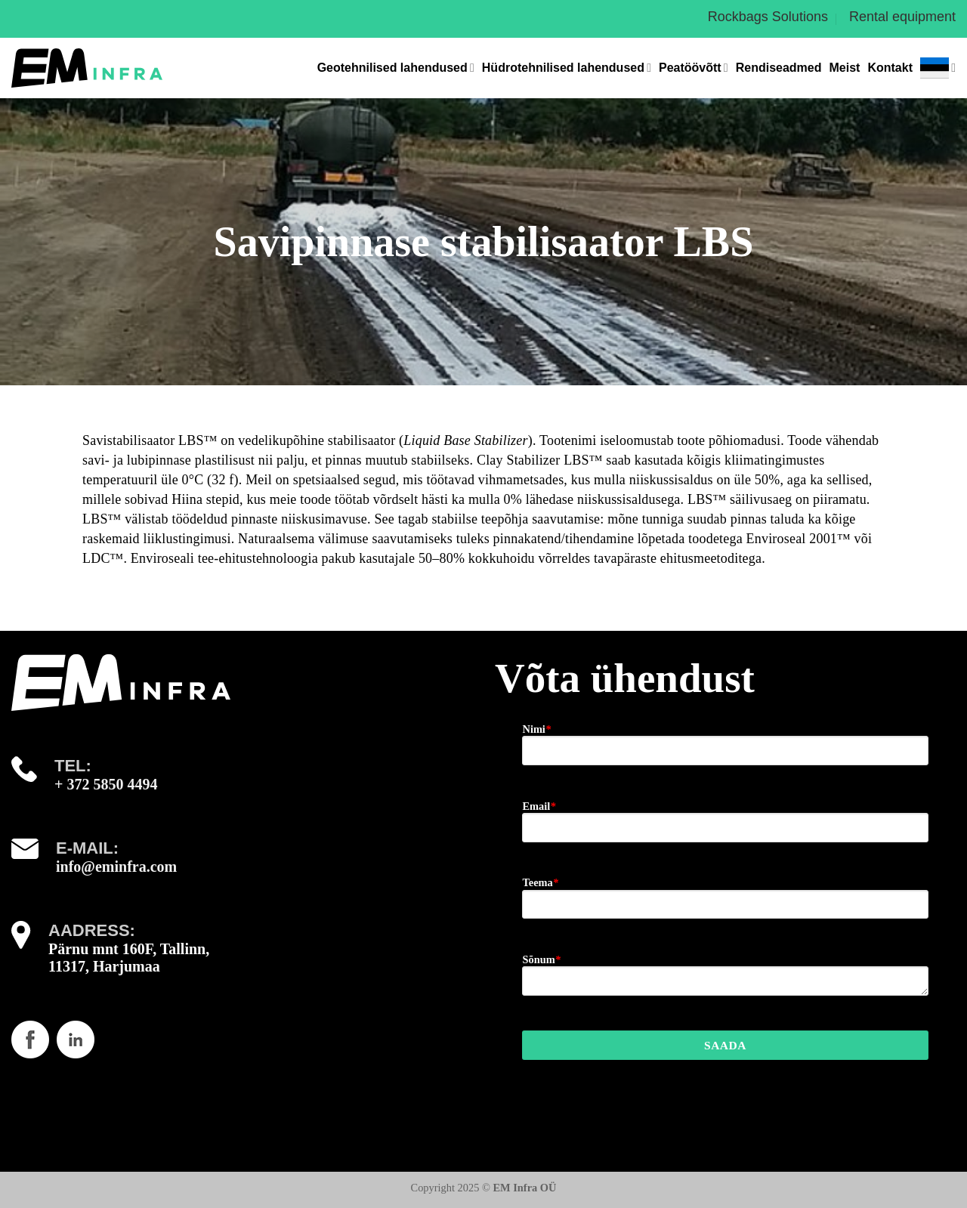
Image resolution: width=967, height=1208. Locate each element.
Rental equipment (902, 16)
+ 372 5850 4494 (105, 784)
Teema (540, 882)
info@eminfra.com (116, 866)
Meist (845, 67)
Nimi (536, 729)
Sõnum (541, 959)
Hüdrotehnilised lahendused (566, 67)
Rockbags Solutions (768, 16)
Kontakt (890, 67)
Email (538, 806)
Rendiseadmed (779, 67)
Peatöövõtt (693, 67)
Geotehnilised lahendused (395, 67)
